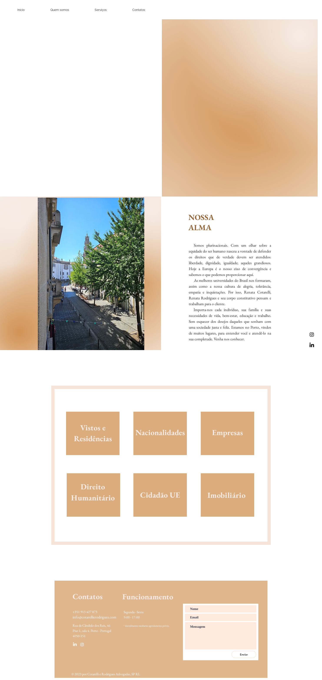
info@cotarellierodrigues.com (94, 616)
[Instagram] (312, 334)
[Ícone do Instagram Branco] (82, 644)
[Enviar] (243, 654)
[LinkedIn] (312, 345)
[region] (93, 438)
